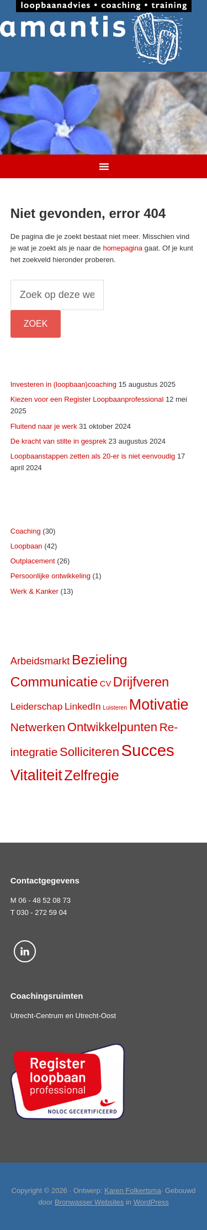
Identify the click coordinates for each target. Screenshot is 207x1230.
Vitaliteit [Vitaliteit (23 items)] (36, 775)
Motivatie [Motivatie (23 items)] (159, 704)
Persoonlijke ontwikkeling (50, 576)
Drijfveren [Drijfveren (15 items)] (141, 682)
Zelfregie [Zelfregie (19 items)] (91, 775)
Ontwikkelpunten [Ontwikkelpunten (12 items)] (112, 727)
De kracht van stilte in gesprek (58, 441)
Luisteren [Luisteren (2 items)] (115, 707)
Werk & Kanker (34, 591)
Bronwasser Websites (89, 1202)
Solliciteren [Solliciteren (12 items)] (89, 752)
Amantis (103, 39)
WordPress (151, 1202)
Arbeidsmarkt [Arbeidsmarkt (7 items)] (40, 661)
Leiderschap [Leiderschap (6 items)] (36, 706)
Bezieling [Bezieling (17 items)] (100, 659)
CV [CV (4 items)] (105, 683)
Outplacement (32, 561)
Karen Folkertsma (132, 1190)
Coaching (25, 531)
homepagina (122, 248)
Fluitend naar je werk (43, 426)
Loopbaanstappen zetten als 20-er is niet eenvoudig (93, 456)
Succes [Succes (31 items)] (147, 750)
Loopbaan (26, 546)
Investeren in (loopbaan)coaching (63, 384)
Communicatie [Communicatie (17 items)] (54, 681)
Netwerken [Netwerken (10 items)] (37, 727)
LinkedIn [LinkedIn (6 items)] (83, 706)
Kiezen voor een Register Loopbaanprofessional (87, 399)
